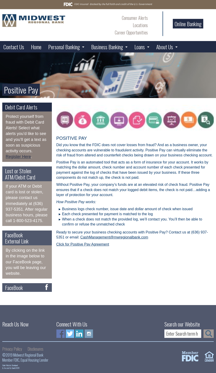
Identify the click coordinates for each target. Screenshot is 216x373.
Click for (63, 244)
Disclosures (35, 349)
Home (36, 47)
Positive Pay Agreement (89, 244)
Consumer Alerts (135, 17)
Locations (140, 25)
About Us (164, 47)
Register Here (18, 156)
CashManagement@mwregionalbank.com (114, 237)
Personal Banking (64, 47)
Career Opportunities (131, 32)
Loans (139, 47)
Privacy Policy (12, 349)
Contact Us (13, 47)
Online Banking (188, 24)
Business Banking (107, 47)
